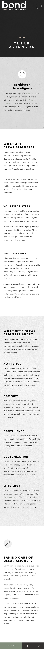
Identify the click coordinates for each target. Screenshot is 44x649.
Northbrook (31, 93)
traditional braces (11, 497)
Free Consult (11, 646)
